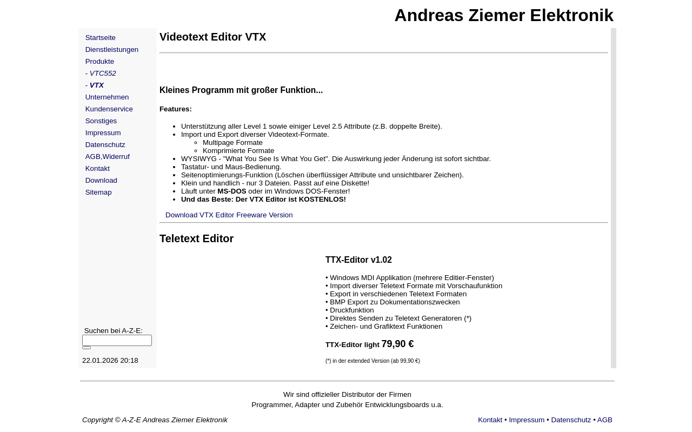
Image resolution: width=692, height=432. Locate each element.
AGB (605, 420)
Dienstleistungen (112, 49)
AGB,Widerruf (107, 156)
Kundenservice (109, 109)
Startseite (100, 38)
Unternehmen (107, 97)
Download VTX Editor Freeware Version (227, 215)
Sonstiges (101, 121)
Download (101, 180)
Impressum (103, 133)
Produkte (99, 61)
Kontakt (97, 168)
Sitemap (98, 192)
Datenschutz (105, 145)
